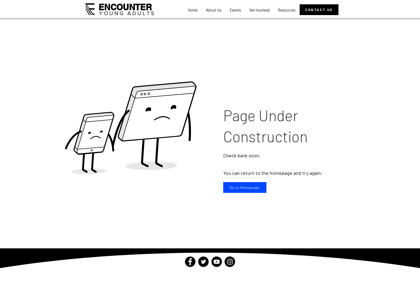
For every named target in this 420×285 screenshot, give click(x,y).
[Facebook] (190, 261)
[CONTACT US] (319, 9)
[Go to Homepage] (244, 187)
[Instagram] (230, 261)
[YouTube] (216, 261)
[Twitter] (203, 261)
